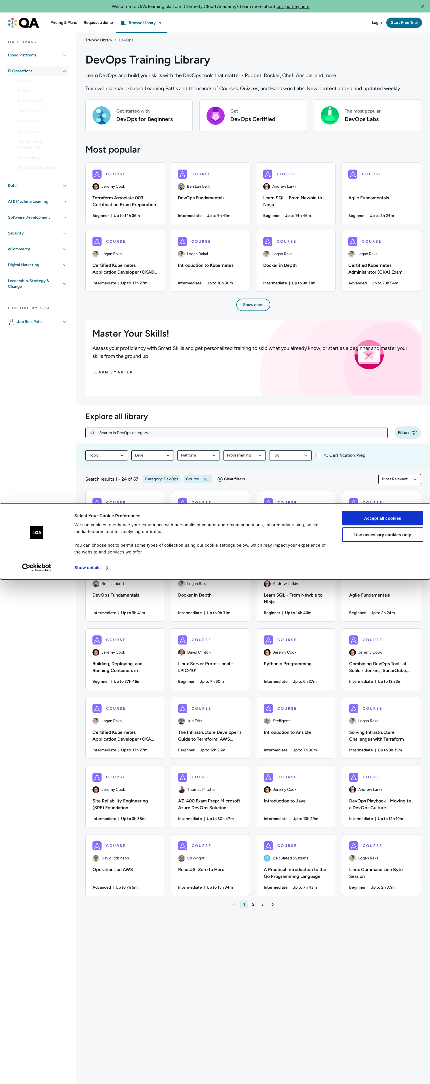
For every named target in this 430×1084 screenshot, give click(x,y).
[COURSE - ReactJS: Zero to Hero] (210, 868)
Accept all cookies (382, 1023)
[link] (42, 82)
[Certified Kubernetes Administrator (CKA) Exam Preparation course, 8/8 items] (381, 264)
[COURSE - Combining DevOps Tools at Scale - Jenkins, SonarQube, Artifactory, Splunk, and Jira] (381, 662)
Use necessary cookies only (382, 1039)
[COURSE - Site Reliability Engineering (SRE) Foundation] (124, 800)
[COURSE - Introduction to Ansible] (296, 731)
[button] (423, 6)
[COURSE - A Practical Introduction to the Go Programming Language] (296, 868)
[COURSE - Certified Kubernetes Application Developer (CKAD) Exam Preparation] (124, 731)
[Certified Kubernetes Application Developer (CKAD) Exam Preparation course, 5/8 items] (125, 264)
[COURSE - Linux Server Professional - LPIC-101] (210, 662)
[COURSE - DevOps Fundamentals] (124, 594)
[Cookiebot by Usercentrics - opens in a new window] (37, 1073)
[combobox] (106, 458)
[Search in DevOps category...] (241, 436)
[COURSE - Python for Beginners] (210, 525)
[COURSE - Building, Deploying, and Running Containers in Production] (124, 662)
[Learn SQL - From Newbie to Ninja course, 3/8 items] (296, 196)
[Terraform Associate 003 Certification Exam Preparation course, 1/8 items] (125, 196)
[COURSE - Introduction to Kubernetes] (124, 525)
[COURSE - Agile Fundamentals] (381, 594)
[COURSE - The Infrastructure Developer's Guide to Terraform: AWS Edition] (210, 731)
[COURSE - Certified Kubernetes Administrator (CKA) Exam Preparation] (381, 525)
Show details (87, 1072)
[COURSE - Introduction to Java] (296, 800)
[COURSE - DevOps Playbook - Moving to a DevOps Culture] (381, 800)
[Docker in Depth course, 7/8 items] (296, 264)
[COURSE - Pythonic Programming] (296, 662)
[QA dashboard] (23, 22)
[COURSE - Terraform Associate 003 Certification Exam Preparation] (296, 525)
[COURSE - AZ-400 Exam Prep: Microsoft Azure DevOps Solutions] (210, 800)
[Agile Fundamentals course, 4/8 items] (381, 196)
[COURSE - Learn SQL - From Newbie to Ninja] (296, 594)
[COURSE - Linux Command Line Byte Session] (381, 868)
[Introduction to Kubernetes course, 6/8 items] (210, 264)
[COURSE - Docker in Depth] (210, 594)
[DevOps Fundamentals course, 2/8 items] (210, 196)
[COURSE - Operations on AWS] (124, 868)
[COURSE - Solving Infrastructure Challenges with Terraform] (381, 731)
